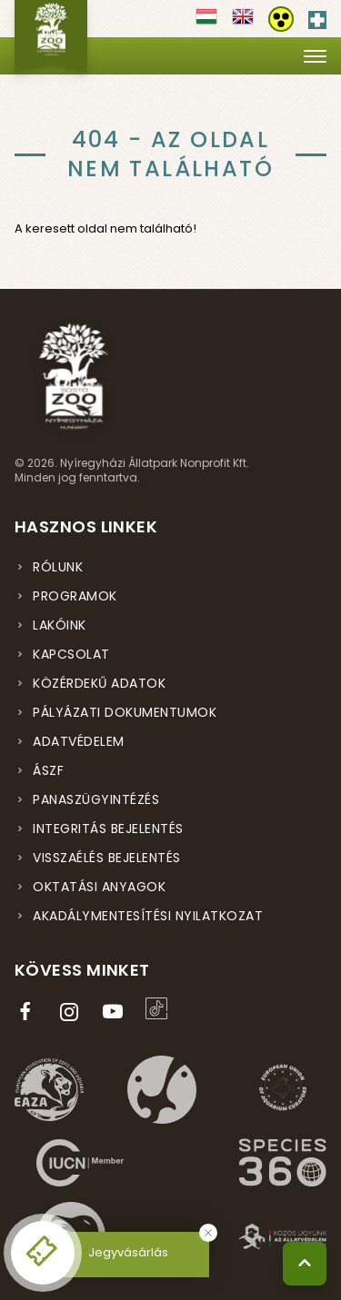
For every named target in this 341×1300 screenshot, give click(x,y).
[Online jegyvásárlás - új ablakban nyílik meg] (43, 1253)
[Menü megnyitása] (315, 56)
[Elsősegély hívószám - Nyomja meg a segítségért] (317, 16)
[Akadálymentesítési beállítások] (281, 19)
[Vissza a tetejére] (304, 1263)
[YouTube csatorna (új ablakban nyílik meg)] (116, 1012)
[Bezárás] (208, 1233)
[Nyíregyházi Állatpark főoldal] (51, 36)
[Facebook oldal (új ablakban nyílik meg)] (29, 1012)
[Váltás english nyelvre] (243, 23)
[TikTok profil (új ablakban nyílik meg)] (160, 1008)
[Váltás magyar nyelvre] (206, 23)
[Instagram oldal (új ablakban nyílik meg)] (72, 1012)
